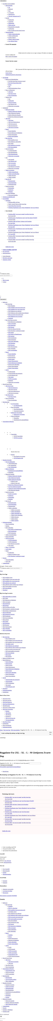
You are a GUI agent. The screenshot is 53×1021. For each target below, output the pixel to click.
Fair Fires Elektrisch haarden (14, 486)
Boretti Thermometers (13, 361)
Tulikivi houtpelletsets (13, 172)
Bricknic (7, 526)
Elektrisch (10, 9)
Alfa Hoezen (8, 714)
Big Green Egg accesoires (11, 320)
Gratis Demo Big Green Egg (14, 205)
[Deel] (3, 1018)
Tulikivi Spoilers (12, 177)
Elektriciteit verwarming (13, 106)
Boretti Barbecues (7, 660)
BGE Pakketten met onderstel (14, 311)
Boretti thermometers (10, 667)
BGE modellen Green (13, 140)
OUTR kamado (11, 371)
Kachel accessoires (10, 186)
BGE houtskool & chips (13, 922)
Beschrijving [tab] (5, 771)
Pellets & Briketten (15, 416)
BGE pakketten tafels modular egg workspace (13, 584)
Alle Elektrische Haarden (13, 490)
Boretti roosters (9, 665)
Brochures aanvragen (7, 257)
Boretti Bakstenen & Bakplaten (15, 132)
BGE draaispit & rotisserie (8, 614)
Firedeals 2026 (6, 1011)
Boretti (9, 84)
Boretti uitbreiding (10, 536)
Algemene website (7, 259)
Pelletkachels (11, 23)
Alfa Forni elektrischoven (14, 391)
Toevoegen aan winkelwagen (6, 765)
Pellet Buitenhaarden (13, 154)
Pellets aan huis (11, 25)
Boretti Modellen (12, 131)
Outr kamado (11, 159)
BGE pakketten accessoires (14, 145)
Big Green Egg (9, 138)
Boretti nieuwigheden (13, 136)
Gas (9, 7)
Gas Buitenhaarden (12, 150)
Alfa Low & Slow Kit (10, 718)
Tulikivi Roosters (12, 175)
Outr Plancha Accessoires (14, 166)
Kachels (7, 18)
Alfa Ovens (10, 120)
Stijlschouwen (11, 14)
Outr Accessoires (12, 163)
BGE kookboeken (12, 929)
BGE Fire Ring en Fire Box (14, 329)
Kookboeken (11, 552)
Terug (1, 571)
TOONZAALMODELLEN (9, 197)
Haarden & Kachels (7, 460)
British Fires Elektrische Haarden (15, 116)
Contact (4, 281)
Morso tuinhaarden (10, 981)
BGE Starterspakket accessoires (10, 586)
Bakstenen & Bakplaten (13, 940)
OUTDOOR (5, 77)
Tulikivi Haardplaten (15, 511)
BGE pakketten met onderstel (9, 583)
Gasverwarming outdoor (11, 979)
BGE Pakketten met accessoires (15, 316)
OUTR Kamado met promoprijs (15, 373)
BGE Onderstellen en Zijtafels (9, 596)
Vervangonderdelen (10, 720)
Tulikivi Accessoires (15, 509)
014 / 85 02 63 (6, 251)
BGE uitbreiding (12, 931)
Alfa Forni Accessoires (13, 127)
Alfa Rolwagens (6, 705)
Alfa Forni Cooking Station (9, 707)
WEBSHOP (5, 108)
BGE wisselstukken (12, 350)
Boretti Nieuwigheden (13, 366)
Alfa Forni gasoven (12, 124)
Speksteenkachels (9, 32)
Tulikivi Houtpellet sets (16, 513)
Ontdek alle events (10, 246)
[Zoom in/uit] (0, 1018)
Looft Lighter (9, 549)
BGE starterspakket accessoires (12, 651)
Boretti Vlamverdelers (13, 368)
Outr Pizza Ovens (12, 93)
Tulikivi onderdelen (12, 508)
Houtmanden (11, 188)
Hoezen (10, 936)
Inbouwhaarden (9, 5)
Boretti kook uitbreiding (11, 672)
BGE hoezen (11, 924)
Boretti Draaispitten (12, 134)
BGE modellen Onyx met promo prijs (16, 309)
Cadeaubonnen (6, 563)
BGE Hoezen (11, 327)
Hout (9, 10)
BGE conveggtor (12, 927)
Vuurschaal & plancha (19, 411)
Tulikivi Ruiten (14, 518)
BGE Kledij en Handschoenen (15, 334)
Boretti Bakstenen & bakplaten (15, 362)
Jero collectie (12, 41)
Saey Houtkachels (12, 465)
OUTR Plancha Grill (12, 375)
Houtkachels (11, 19)
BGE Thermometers (12, 346)
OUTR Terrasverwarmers (14, 956)
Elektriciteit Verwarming (16, 412)
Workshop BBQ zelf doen (14, 202)
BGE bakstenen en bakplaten (14, 926)
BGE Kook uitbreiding (13, 341)
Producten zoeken (6, 273)
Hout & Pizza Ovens (7, 384)
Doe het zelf (8, 501)
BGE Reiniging (11, 343)
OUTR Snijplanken (12, 542)
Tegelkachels (11, 28)
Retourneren (5, 892)
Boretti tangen (11, 359)
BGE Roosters (11, 345)
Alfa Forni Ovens (9, 386)
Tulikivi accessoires (10, 170)
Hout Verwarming (15, 407)
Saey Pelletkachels (12, 467)
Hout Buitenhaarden (12, 152)
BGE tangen (11, 332)
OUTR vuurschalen (12, 952)
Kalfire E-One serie (15, 483)
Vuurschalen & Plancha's (8, 421)
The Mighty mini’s (10, 644)
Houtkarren (10, 189)
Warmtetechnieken (7, 874)
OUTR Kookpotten (12, 540)
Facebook (5, 880)
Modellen (10, 906)
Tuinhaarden (11, 100)
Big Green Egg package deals (14, 83)
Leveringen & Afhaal (7, 891)
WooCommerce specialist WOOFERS (8, 895)
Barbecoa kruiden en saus (14, 554)
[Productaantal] (35, 763)
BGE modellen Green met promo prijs (16, 307)
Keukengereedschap (7, 522)
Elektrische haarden (10, 109)
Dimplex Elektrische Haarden (14, 111)
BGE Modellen (11, 305)
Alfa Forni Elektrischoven (14, 122)
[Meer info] (50, 733)
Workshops (8, 200)
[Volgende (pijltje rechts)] (1, 1020)
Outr (9, 86)
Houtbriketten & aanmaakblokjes (21, 419)
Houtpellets (16, 418)
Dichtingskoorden (12, 184)
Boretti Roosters (11, 357)
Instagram (5, 882)
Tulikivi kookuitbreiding (13, 173)
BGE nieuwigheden (12, 147)
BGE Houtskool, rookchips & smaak (16, 330)
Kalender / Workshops (8, 1009)
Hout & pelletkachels (10, 461)
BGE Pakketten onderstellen (14, 141)
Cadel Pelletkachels (12, 463)
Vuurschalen (14, 434)
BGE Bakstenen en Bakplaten (14, 321)
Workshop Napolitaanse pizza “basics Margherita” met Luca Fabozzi (23, 207)
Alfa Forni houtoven (12, 125)
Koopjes (4, 558)
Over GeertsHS (6, 869)
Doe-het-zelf (8, 179)
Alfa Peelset (8, 713)
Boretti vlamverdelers (13, 943)
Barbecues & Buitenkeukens (12, 79)
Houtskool (10, 318)
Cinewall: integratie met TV (14, 16)
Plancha (13, 454)
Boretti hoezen (9, 663)
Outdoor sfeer (9, 97)
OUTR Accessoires (12, 378)
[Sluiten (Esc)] (4, 1018)
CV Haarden (11, 12)
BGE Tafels (10, 143)
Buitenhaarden (6, 402)
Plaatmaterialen (11, 181)
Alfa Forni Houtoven (13, 387)
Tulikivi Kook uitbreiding (16, 515)
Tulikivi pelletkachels (13, 35)
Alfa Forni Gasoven (12, 389)
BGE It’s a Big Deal (12, 908)
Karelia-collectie (12, 37)
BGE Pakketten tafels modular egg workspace (18, 313)
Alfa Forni (10, 91)
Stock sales (8, 561)
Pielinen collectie (13, 39)
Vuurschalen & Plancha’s (8, 968)
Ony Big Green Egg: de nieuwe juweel (16, 81)
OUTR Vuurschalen (18, 436)
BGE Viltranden (11, 348)
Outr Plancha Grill (12, 104)
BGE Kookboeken (12, 337)
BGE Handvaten (12, 325)
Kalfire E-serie (14, 481)
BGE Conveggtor (12, 323)
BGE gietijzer (11, 336)
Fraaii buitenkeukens (14, 88)
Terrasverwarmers (12, 102)
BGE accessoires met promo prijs (15, 314)
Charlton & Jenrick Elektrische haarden (17, 488)
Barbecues (5, 302)
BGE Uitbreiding (9, 527)
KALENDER (6, 198)
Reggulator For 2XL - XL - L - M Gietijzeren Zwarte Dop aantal (14, 763)
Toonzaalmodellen (10, 559)
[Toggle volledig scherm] (1, 1018)
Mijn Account (6, 280)
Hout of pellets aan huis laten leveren (16, 30)
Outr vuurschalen (12, 165)
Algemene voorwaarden (8, 889)
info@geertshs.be (6, 253)
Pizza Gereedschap (12, 95)
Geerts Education (6, 256)
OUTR (7, 370)
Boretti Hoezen (11, 355)
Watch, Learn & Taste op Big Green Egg (17, 204)
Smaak (7, 550)
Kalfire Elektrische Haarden (14, 115)
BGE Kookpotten (12, 339)
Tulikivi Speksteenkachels (14, 34)
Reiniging (10, 191)
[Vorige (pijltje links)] (0, 1020)
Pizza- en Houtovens (10, 90)
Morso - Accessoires (10, 547)
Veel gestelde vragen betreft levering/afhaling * (10, 766)
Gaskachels (10, 21)
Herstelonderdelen (12, 182)
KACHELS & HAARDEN (9, 3)
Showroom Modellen (10, 193)
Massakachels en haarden (14, 26)
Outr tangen (11, 377)
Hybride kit (8, 716)
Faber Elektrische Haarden (14, 113)
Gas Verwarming (14, 403)
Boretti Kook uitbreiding (13, 364)
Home (1, 730)
